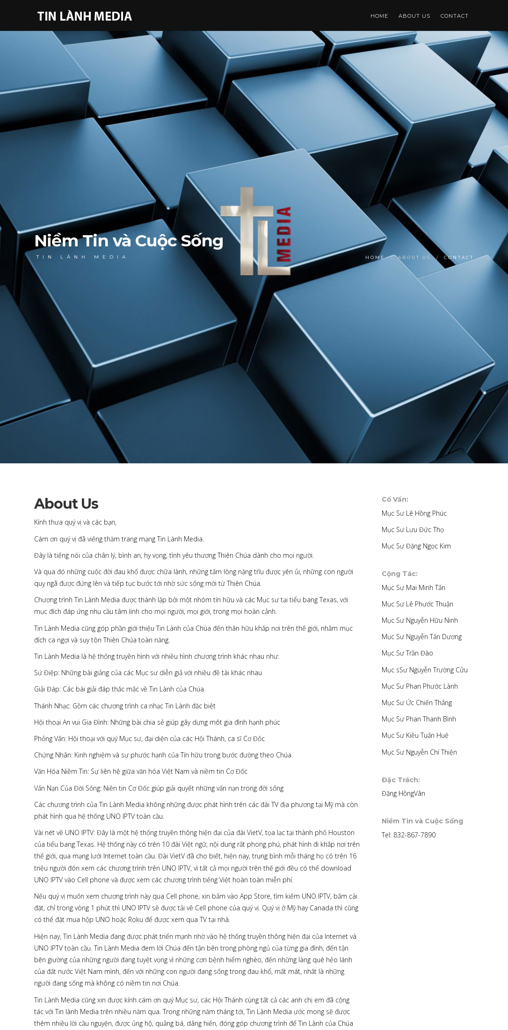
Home (379, 16)
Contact (455, 16)
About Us (414, 16)
